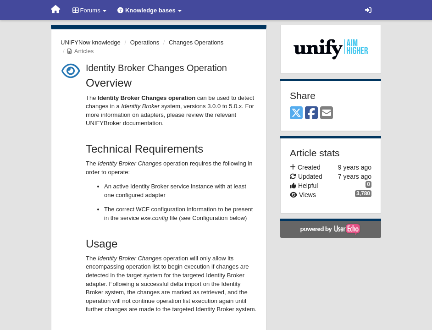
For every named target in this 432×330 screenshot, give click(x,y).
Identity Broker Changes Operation (156, 68)
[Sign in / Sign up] (368, 10)
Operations (145, 42)
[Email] (326, 113)
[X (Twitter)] (296, 113)
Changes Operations (196, 42)
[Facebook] (311, 113)
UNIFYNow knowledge (91, 42)
